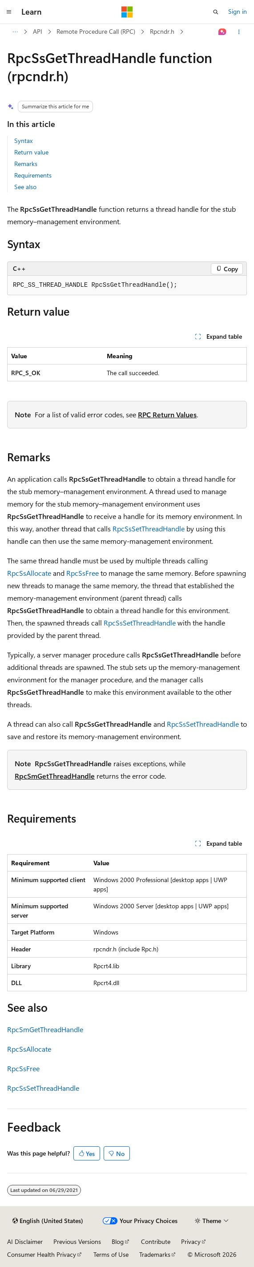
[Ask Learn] (222, 32)
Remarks (25, 163)
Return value (31, 152)
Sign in (237, 11)
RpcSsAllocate (29, 573)
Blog (118, 1241)
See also (25, 186)
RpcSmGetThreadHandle (55, 775)
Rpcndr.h (162, 31)
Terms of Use (111, 1254)
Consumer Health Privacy (41, 1254)
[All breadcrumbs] (15, 32)
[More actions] (239, 32)
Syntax (23, 140)
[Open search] (216, 12)
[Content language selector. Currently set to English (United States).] (48, 1221)
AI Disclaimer (25, 1241)
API (37, 31)
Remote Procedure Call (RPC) (95, 31)
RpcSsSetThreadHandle (149, 528)
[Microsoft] (127, 12)
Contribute (155, 1241)
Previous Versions (77, 1241)
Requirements (33, 175)
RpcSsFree (82, 573)
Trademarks (154, 1254)
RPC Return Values (167, 414)
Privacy (191, 1241)
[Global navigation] (9, 12)
